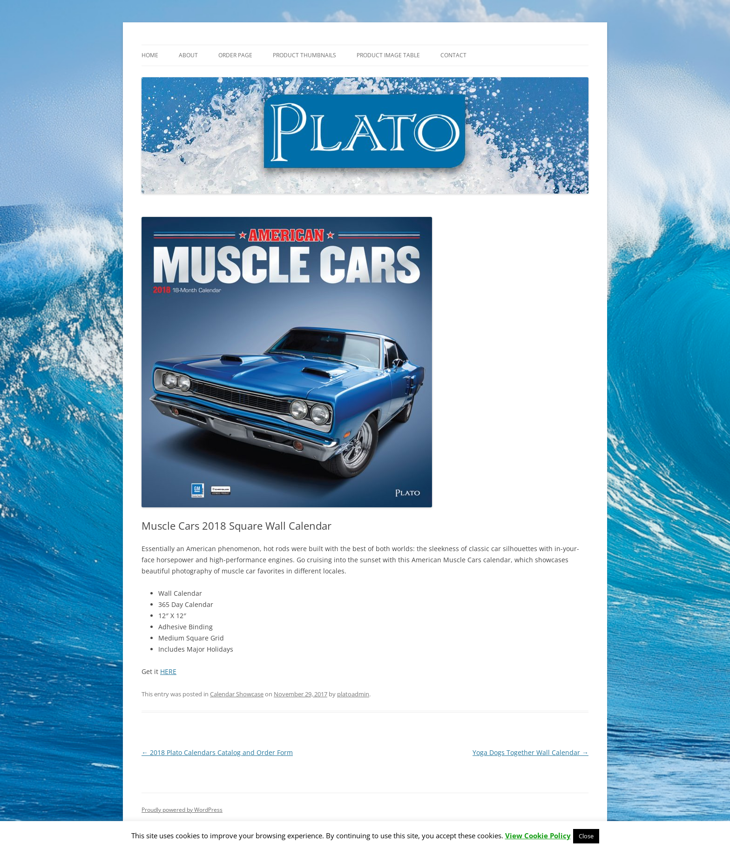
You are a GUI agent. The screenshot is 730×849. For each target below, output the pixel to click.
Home (150, 55)
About (188, 55)
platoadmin (353, 694)
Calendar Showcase (237, 694)
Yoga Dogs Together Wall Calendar (530, 752)
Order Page (235, 55)
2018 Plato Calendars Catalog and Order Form (217, 752)
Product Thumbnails (304, 55)
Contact (453, 55)
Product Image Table (388, 55)
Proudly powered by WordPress (182, 810)
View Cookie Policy (538, 835)
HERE (168, 671)
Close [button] (586, 836)
